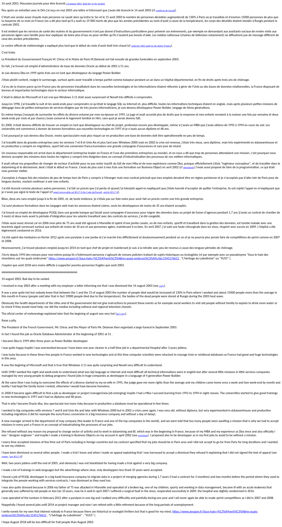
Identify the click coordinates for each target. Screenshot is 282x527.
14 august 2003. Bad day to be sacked (25, 279)
